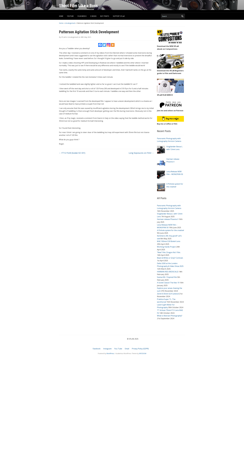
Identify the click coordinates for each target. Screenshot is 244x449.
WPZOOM (142, 353)
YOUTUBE (70, 16)
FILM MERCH (81, 16)
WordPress (110, 353)
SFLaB (63, 37)
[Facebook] (100, 45)
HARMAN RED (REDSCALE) (167, 271)
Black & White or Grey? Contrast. (170, 258)
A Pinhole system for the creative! (170, 230)
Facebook (96, 348)
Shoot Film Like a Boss (78, 5)
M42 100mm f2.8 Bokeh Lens (168, 241)
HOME (61, 16)
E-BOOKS (93, 16)
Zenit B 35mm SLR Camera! (168, 294)
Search (182, 16)
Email (127, 348)
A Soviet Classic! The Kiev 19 (168, 282)
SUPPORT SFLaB (119, 16)
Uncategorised (70, 23)
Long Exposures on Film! (141, 153)
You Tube (118, 348)
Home (61, 23)
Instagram (107, 348)
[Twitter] (104, 45)
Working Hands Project (166, 247)
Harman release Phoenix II (167, 219)
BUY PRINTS (104, 16)
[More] (113, 45)
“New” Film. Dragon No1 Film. (168, 252)
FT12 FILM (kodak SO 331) (72, 153)
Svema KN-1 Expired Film (167, 277)
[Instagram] (108, 45)
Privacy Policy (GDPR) (140, 348)
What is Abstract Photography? (169, 316)
